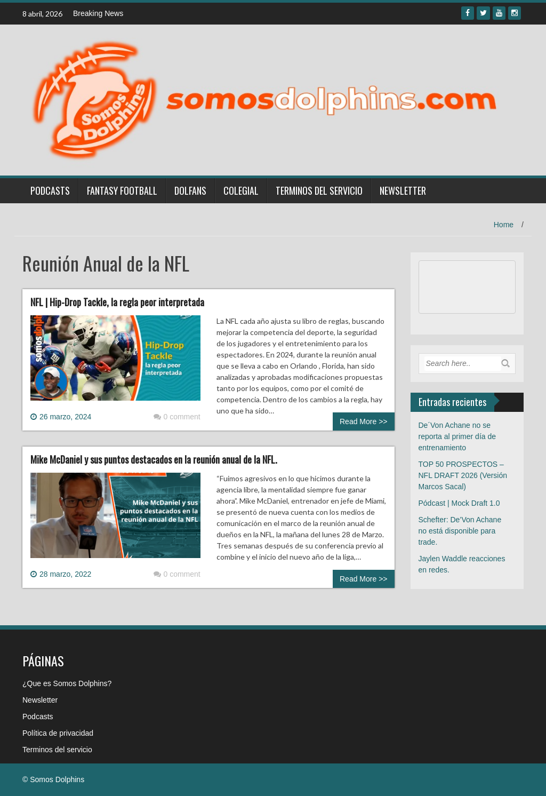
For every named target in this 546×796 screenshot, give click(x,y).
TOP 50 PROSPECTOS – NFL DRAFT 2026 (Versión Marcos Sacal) (463, 475)
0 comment (177, 416)
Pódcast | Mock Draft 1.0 (459, 503)
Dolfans (190, 190)
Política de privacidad (57, 733)
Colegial (241, 190)
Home (503, 224)
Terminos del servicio (319, 190)
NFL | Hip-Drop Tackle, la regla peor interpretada (117, 302)
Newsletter (403, 190)
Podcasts (50, 190)
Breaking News (98, 13)
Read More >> (364, 421)
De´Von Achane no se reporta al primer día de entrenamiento (457, 436)
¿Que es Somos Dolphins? (66, 683)
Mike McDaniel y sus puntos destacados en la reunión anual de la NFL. (153, 459)
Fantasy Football (122, 190)
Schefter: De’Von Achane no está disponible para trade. (460, 530)
